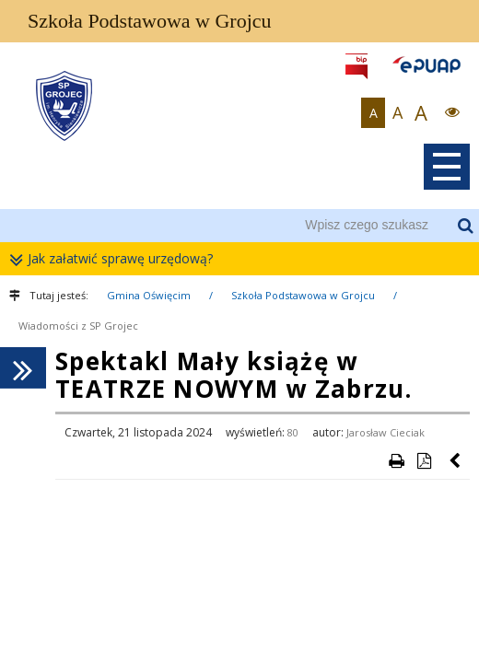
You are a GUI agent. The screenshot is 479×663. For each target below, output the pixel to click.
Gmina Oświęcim (149, 295)
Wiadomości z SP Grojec (78, 325)
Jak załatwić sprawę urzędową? (115, 259)
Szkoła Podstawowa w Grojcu (303, 295)
